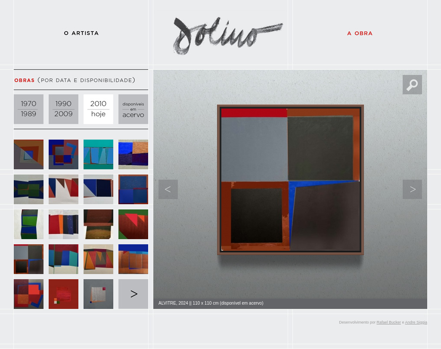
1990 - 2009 (63, 109)
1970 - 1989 (28, 109)
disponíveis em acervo (133, 109)
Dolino (220, 32)
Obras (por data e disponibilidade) (81, 80)
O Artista (81, 32)
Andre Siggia (416, 322)
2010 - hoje (98, 109)
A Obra (360, 32)
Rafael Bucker (388, 322)
